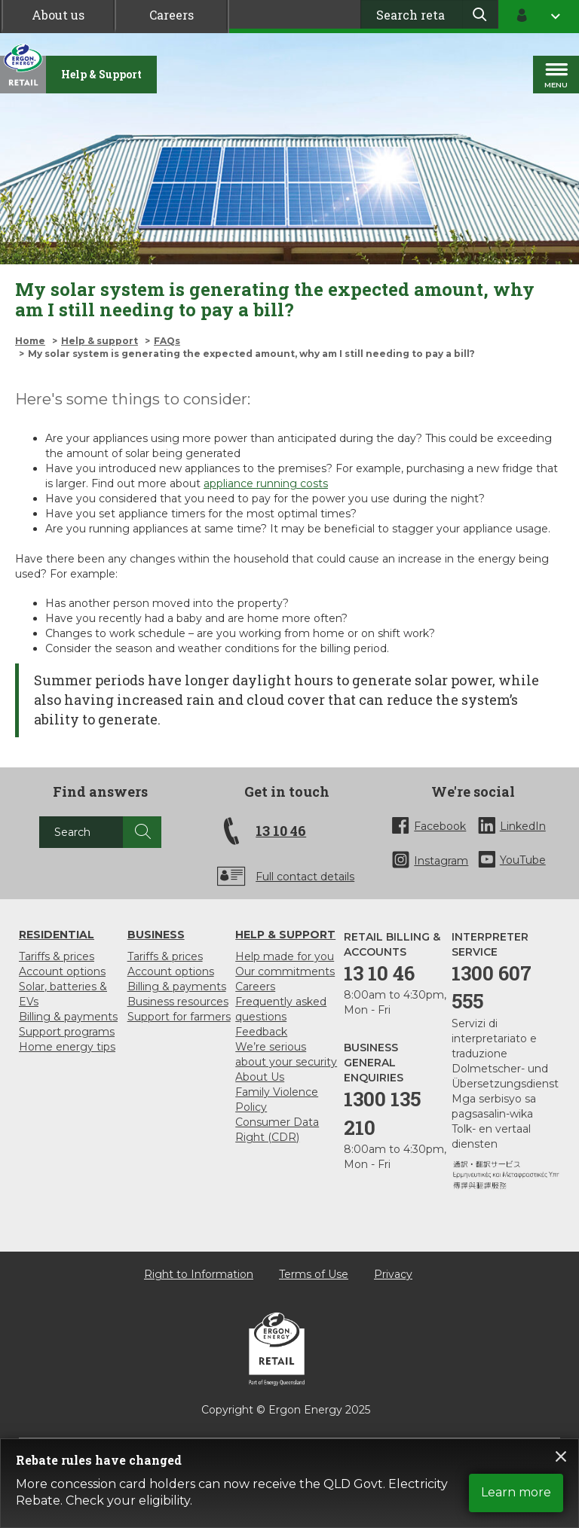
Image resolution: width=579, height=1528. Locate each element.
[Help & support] (101, 74)
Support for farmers (179, 1016)
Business (156, 934)
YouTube (523, 860)
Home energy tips (67, 1047)
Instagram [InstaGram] (441, 861)
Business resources (177, 1001)
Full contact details (305, 876)
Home (30, 340)
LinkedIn (523, 826)
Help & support (99, 340)
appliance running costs (266, 483)
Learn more (516, 1492)
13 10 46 (281, 831)
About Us (259, 1077)
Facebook (440, 826)
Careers (171, 15)
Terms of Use (313, 1274)
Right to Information (198, 1274)
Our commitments (285, 971)
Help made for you (284, 956)
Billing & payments (68, 1016)
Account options (62, 971)
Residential (56, 934)
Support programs (67, 1031)
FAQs (167, 340)
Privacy (393, 1274)
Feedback (261, 1031)
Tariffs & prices (56, 956)
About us (58, 15)
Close (561, 1456)
